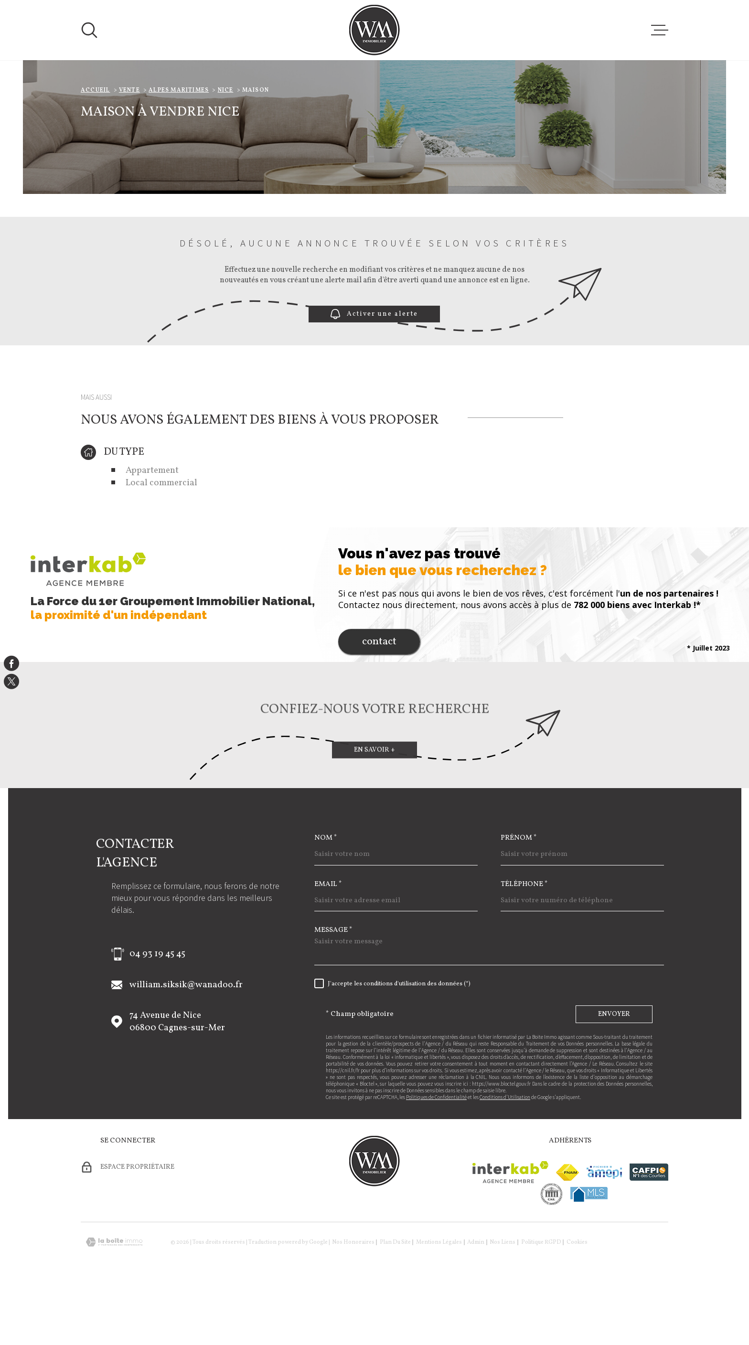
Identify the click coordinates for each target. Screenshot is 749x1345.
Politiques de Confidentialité (436, 1157)
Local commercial (161, 543)
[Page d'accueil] (374, 30)
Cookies (577, 1302)
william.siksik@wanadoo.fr (186, 1045)
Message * (333, 990)
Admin (475, 1302)
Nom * (325, 898)
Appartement (152, 530)
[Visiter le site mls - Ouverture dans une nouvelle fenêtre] (589, 1254)
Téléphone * (524, 944)
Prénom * (519, 898)
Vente (129, 150)
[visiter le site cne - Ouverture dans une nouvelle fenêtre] (551, 1254)
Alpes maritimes (179, 150)
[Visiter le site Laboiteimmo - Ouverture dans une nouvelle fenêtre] (114, 1302)
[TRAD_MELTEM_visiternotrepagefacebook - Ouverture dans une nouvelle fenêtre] (11, 663)
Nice (226, 150)
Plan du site (395, 1302)
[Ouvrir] (89, 30)
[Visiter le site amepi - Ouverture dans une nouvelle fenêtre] (604, 1232)
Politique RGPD (541, 1302)
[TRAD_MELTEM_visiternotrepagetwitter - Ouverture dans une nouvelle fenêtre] (11, 681)
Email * (328, 944)
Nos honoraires (353, 1302)
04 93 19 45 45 (157, 1014)
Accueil (95, 150)
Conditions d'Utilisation (505, 1157)
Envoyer (614, 1074)
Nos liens (502, 1302)
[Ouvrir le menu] (659, 30)
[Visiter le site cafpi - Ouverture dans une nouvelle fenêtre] (649, 1232)
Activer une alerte (374, 374)
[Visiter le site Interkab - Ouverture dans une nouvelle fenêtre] (510, 1232)
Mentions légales (439, 1302)
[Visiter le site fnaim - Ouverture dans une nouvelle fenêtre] (567, 1232)
